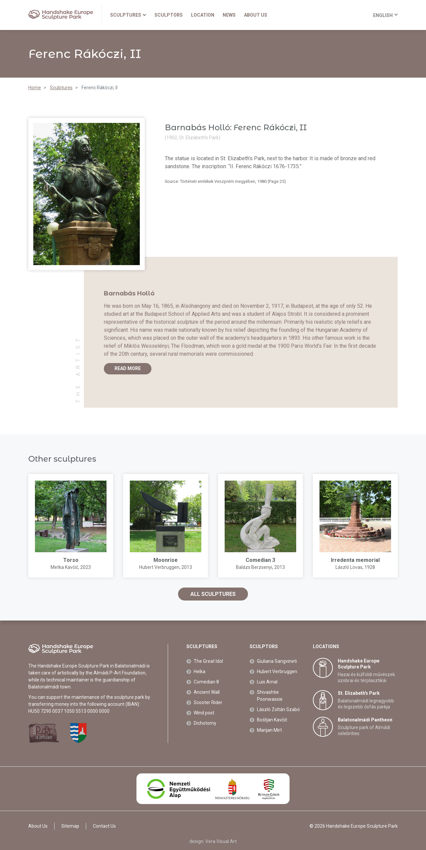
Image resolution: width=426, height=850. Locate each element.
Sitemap (70, 826)
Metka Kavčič (64, 567)
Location (202, 15)
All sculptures (213, 594)
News (229, 15)
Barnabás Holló (129, 293)
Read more (127, 368)
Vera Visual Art (221, 841)
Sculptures (128, 15)
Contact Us (104, 826)
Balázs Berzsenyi (254, 567)
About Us (255, 15)
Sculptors (168, 15)
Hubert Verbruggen (159, 567)
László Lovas (348, 567)
